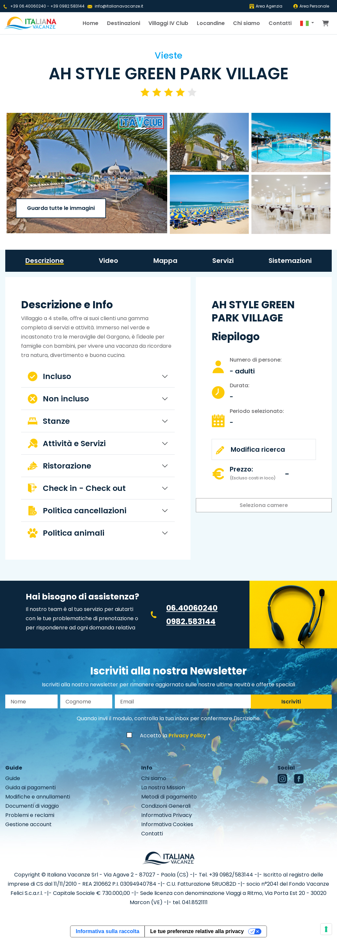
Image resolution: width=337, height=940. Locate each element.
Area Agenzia (265, 6)
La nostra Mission (163, 787)
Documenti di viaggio (32, 806)
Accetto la (173, 735)
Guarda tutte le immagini (61, 208)
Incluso (49, 376)
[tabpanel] (98, 421)
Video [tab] (108, 260)
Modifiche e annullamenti (37, 796)
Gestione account (28, 824)
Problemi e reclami (29, 815)
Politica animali (66, 532)
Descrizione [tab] (44, 260)
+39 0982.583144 (67, 6)
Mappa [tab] (165, 260)
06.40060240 (192, 607)
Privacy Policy (187, 735)
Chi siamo (246, 23)
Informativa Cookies (167, 824)
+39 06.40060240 (28, 6)
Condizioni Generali (166, 806)
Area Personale (311, 6)
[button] (307, 23)
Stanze (49, 421)
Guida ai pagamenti (30, 787)
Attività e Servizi (67, 443)
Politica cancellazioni (77, 510)
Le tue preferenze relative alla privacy (197, 931)
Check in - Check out (77, 488)
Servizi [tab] (223, 260)
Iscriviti (291, 701)
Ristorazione (59, 465)
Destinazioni (123, 23)
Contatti (280, 23)
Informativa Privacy (166, 815)
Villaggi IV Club (168, 23)
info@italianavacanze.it (119, 6)
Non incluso (58, 398)
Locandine (211, 23)
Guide (12, 778)
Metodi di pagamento (169, 796)
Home (90, 23)
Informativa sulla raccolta (107, 931)
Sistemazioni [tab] (290, 260)
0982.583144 (191, 621)
